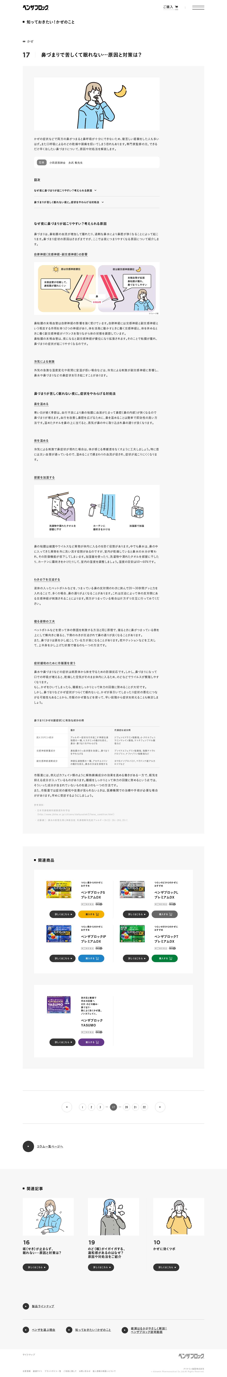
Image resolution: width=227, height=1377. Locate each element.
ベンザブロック (191, 1356)
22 (144, 1107)
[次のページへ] (160, 1107)
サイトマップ (29, 1354)
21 (135, 1107)
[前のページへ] (67, 1107)
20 (126, 1107)
